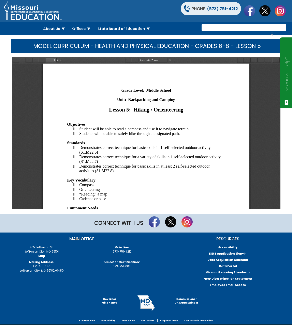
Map (41, 256)
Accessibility (228, 247)
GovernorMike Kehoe (109, 300)
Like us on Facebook (251, 10)
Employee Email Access (228, 285)
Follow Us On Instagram (282, 10)
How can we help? (287, 77)
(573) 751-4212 (222, 9)
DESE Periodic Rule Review (198, 320)
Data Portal (228, 266)
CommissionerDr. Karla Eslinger (186, 300)
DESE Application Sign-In (228, 254)
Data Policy (128, 320)
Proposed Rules (169, 320)
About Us (55, 28)
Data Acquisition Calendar (227, 260)
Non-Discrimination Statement (228, 279)
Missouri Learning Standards (228, 272)
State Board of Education (125, 28)
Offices (83, 28)
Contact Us (147, 320)
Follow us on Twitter (267, 10)
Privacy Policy (87, 320)
